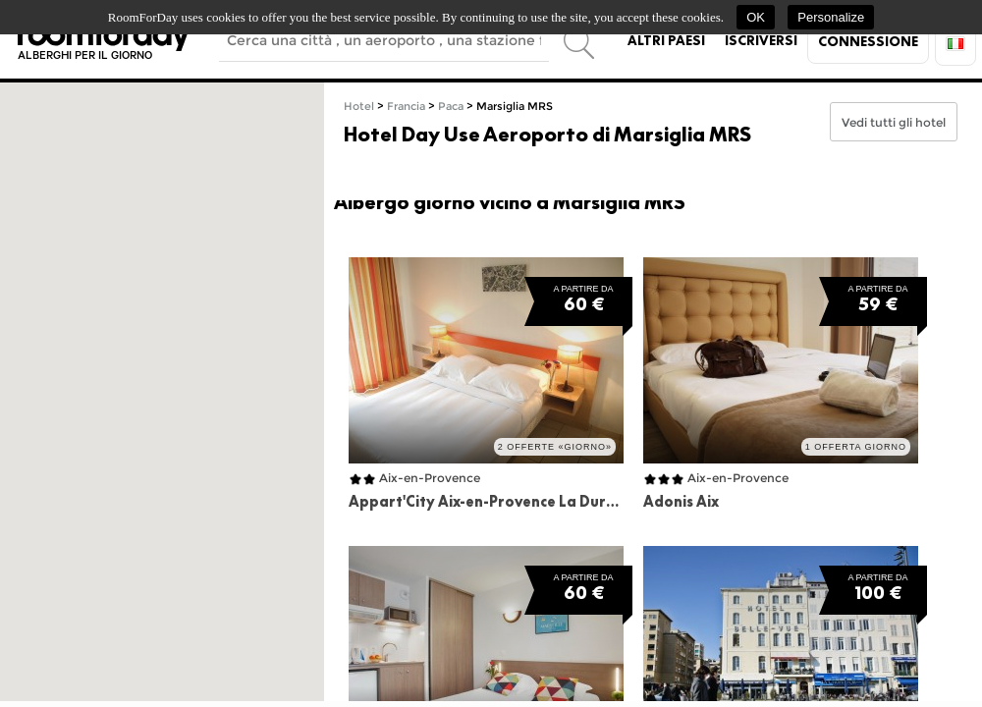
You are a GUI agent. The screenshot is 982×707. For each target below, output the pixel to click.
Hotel (359, 106)
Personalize (830, 17)
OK (755, 17)
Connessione (868, 41)
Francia (406, 106)
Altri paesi (666, 40)
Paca (451, 106)
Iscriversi (761, 40)
